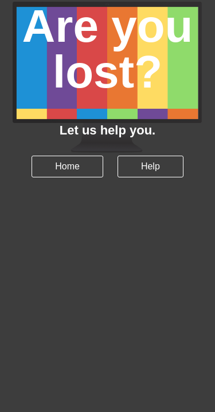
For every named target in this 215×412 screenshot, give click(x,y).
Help (150, 166)
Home (67, 166)
